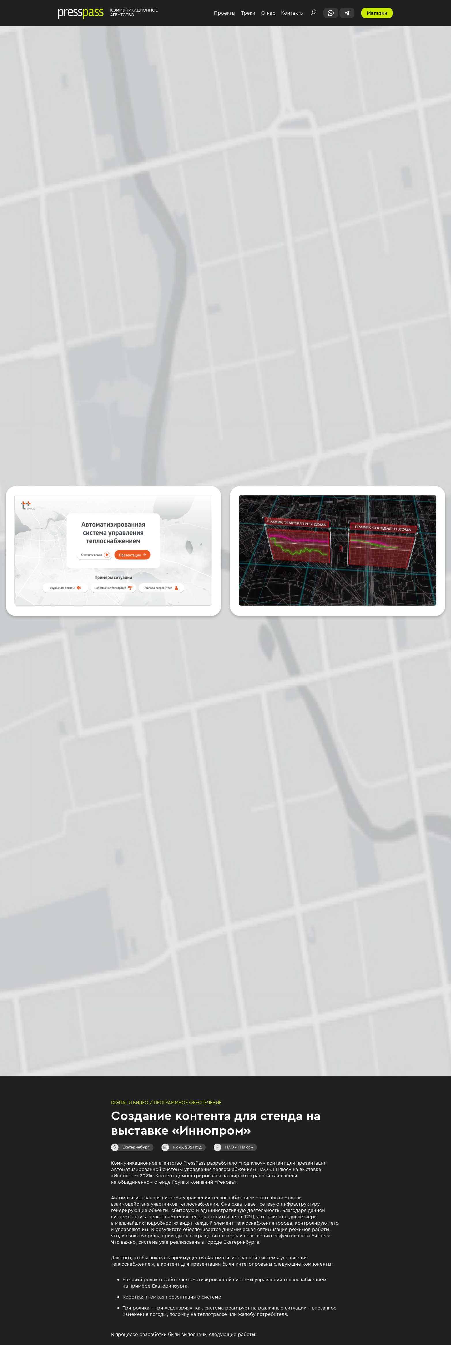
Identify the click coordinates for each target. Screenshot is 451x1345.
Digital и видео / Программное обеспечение (166, 1102)
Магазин (377, 13)
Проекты (224, 13)
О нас (268, 13)
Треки (248, 13)
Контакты (292, 13)
